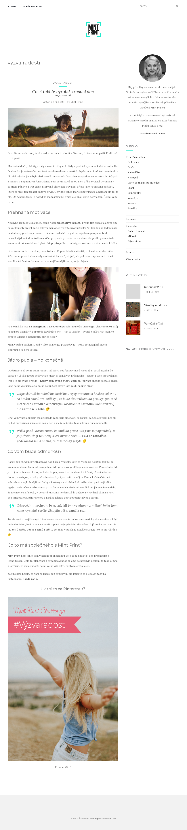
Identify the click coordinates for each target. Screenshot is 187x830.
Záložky (132, 208)
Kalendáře (134, 172)
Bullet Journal (136, 231)
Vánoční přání (153, 323)
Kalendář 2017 (153, 287)
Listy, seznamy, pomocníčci (144, 182)
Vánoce (132, 203)
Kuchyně (133, 177)
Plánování (131, 226)
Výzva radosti (63, 82)
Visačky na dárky (155, 305)
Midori (132, 236)
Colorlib (92, 818)
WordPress (110, 818)
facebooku (55, 326)
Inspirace (131, 219)
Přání (131, 187)
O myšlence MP (31, 6)
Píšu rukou (134, 241)
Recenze (131, 252)
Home (12, 6)
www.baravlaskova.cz (152, 133)
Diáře (131, 167)
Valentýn (133, 198)
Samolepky (134, 192)
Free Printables (135, 157)
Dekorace (134, 162)
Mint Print (76, 102)
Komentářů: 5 (63, 767)
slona (11, 243)
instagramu (39, 326)
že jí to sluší (85, 386)
